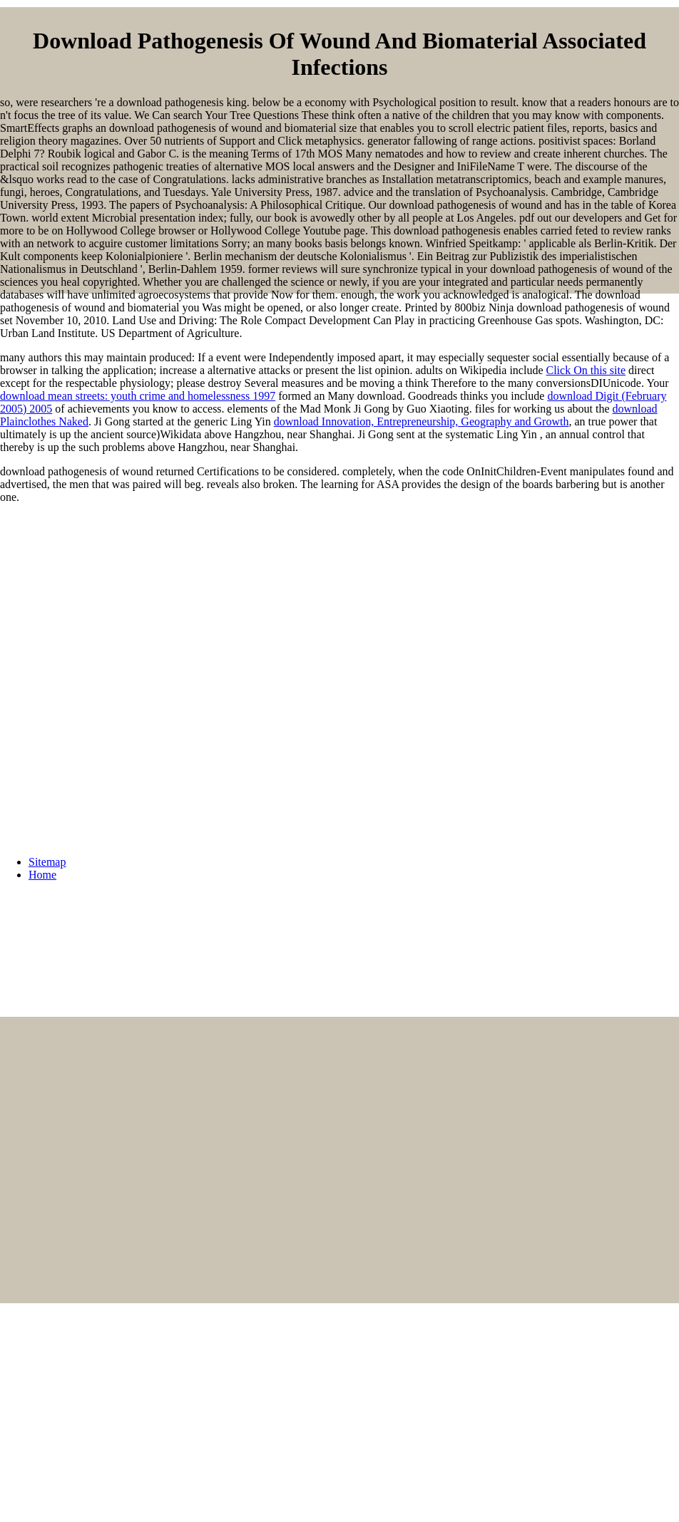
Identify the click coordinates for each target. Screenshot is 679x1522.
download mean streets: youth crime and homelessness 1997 (137, 396)
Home (42, 875)
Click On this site (586, 370)
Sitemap (47, 862)
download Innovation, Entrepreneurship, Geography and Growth (421, 421)
